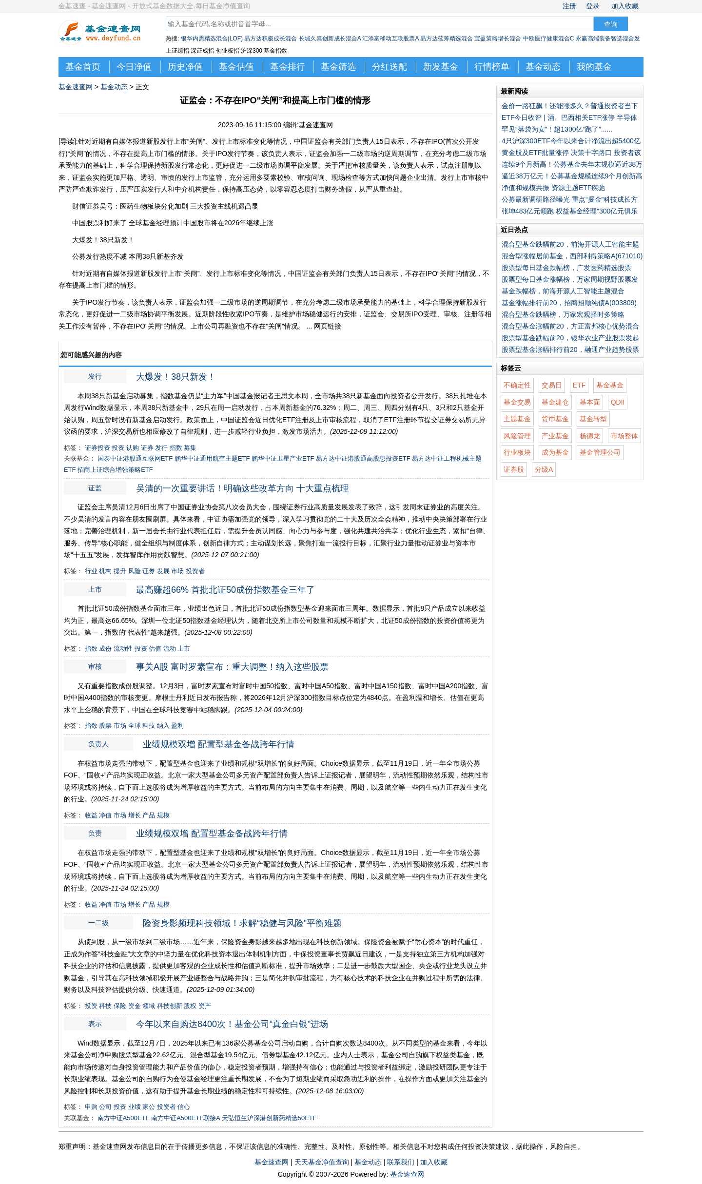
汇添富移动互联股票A (390, 38)
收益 (91, 815)
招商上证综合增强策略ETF (115, 469)
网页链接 (327, 326)
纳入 (163, 725)
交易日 (552, 385)
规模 (163, 815)
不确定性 (517, 385)
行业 (91, 571)
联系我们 (400, 1162)
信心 (183, 1106)
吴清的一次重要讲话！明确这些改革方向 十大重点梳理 (242, 488)
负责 (356, 273)
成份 (105, 648)
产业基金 (555, 436)
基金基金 (610, 385)
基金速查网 (75, 87)
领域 (148, 1005)
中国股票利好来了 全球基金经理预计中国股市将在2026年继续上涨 (172, 223)
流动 (169, 648)
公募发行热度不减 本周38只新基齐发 (128, 256)
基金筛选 (338, 67)
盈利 (177, 725)
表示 (391, 273)
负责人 (98, 744)
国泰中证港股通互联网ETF (135, 458)
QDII (618, 402)
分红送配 (389, 67)
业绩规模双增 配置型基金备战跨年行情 (218, 744)
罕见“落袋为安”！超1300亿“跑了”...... (557, 129)
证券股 (514, 469)
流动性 (123, 648)
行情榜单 (491, 67)
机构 (105, 571)
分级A (544, 469)
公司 (105, 1106)
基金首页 (82, 67)
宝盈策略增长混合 (497, 38)
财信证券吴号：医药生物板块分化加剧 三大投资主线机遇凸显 (165, 206)
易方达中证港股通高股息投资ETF (363, 458)
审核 (450, 314)
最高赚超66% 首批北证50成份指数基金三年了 (225, 590)
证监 (308, 273)
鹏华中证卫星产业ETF (283, 458)
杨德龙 (590, 436)
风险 (134, 571)
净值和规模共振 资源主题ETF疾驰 (553, 188)
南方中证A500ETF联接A (185, 1118)
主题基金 (517, 419)
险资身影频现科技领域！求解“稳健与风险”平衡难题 (242, 923)
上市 (174, 273)
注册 (569, 6)
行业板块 (517, 452)
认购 (132, 447)
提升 (120, 571)
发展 (163, 571)
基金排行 (287, 67)
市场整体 (624, 436)
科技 (148, 725)
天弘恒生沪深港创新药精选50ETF (269, 1118)
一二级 (224, 302)
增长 (134, 815)
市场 (177, 571)
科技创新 (169, 1005)
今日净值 (134, 67)
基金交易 (517, 402)
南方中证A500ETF (124, 1118)
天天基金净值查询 (321, 1162)
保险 (120, 1005)
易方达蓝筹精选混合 (446, 38)
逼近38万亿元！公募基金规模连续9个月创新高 (572, 176)
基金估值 (236, 67)
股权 (190, 1005)
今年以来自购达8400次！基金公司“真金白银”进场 (232, 1024)
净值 (105, 815)
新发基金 (440, 67)
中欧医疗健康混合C (548, 38)
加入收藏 (625, 6)
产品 (148, 815)
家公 (148, 1106)
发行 (161, 273)
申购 (91, 1106)
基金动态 (543, 67)
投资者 (195, 571)
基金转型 (593, 419)
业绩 (134, 1106)
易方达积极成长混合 (270, 38)
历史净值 (185, 67)
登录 (593, 6)
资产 (204, 1005)
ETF (579, 385)
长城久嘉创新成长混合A (330, 38)
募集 (190, 447)
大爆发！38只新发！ (103, 240)
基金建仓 (555, 402)
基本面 (590, 402)
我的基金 (594, 67)
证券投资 (97, 447)
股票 (105, 725)
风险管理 (517, 436)
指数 (176, 447)
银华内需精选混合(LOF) (212, 38)
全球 (134, 725)
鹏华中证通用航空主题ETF (212, 458)
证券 (147, 447)
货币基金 (555, 419)
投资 (118, 447)
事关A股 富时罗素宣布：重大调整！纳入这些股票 (232, 667)
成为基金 (555, 452)
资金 (134, 1005)
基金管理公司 (600, 452)
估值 (155, 648)
